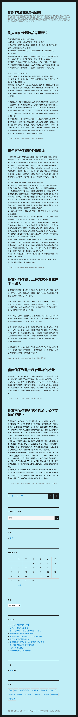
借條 (22, 267)
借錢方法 (34, 138)
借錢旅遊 (41, 138)
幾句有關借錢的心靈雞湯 (26, 150)
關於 (11, 538)
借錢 (27, 45)
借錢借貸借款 (33, 267)
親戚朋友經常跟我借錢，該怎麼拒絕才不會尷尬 (27, 642)
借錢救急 (27, 138)
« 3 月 (19, 585)
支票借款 (12, 699)
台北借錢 (37, 358)
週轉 (16, 455)
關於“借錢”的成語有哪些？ (19, 639)
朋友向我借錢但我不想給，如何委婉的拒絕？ (26, 636)
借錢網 (27, 398)
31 (22, 496)
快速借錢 (39, 398)
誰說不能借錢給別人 (17, 648)
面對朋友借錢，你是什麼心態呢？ (22, 645)
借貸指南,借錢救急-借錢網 (24, 12)
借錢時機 (12, 695)
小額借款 (47, 483)
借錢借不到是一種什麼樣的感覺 (31, 370)
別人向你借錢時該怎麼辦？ (28, 33)
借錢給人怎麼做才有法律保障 (20, 651)
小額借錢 (43, 358)
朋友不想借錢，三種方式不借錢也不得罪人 (25, 631)
